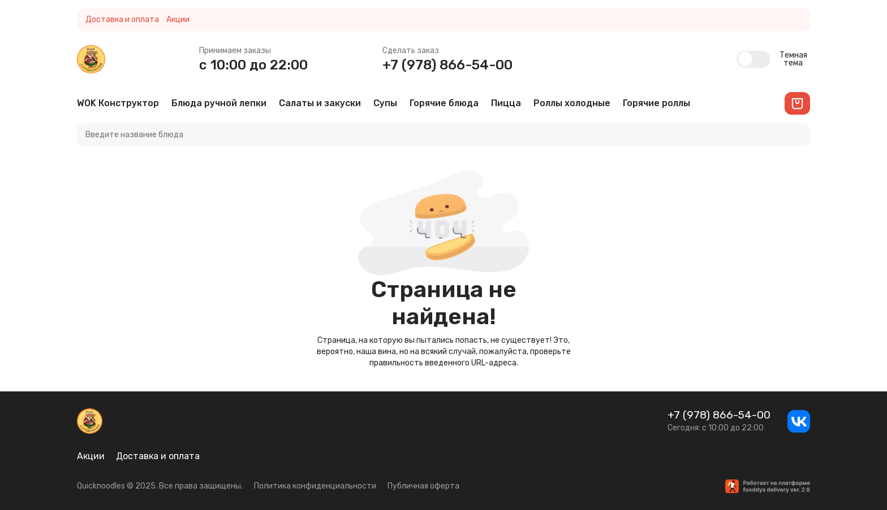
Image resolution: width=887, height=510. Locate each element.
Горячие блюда (444, 103)
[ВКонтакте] (798, 421)
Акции (178, 19)
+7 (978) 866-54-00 (447, 65)
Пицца (506, 103)
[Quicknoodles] (91, 59)
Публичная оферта (423, 486)
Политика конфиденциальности (315, 486)
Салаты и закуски (320, 103)
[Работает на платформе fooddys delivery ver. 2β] (767, 486)
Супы (385, 103)
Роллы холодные (571, 103)
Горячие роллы (656, 103)
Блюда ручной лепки (218, 103)
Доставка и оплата (122, 19)
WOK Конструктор (118, 103)
